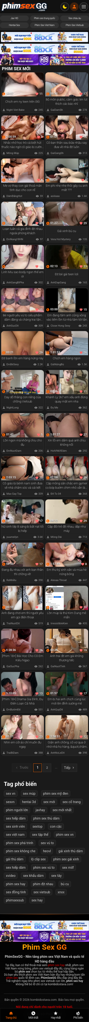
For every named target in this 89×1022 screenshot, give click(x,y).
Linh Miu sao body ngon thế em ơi (22, 274)
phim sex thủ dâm (46, 818)
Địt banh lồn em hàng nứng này (22, 358)
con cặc (56, 826)
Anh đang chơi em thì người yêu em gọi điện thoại (22, 615)
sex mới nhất (62, 810)
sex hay (37, 900)
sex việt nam (15, 835)
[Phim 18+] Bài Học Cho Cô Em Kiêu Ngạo (22, 658)
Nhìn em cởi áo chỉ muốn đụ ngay (22, 744)
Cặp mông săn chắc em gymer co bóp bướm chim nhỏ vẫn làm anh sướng (66, 486)
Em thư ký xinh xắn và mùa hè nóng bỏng (66, 572)
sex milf (68, 867)
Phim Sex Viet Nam (45, 25)
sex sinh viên (15, 826)
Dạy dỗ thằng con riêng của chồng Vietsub (22, 399)
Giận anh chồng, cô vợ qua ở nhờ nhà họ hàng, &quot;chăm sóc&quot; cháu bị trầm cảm (66, 745)
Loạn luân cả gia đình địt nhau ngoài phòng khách (22, 231)
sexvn (10, 802)
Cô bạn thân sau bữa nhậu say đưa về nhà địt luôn (66, 145)
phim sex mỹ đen (55, 793)
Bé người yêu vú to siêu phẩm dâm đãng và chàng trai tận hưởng (22, 317)
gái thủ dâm (14, 859)
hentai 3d (29, 802)
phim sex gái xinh (66, 859)
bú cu (65, 884)
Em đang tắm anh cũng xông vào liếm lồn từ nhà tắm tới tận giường (66, 317)
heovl (47, 851)
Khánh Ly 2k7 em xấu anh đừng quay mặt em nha (67, 399)
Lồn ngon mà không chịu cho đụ (22, 442)
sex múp (29, 793)
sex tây (56, 876)
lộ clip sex (38, 859)
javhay (40, 810)
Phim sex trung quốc (44, 18)
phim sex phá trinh (19, 843)
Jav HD (14, 18)
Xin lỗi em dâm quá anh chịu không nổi (66, 442)
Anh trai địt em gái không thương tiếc (66, 658)
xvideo (10, 876)
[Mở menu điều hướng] (84, 6)
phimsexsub (15, 900)
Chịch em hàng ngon (66, 358)
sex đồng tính (16, 892)
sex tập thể (40, 835)
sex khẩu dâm (33, 876)
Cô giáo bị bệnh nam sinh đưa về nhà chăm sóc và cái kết (22, 485)
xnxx (61, 892)
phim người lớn (17, 810)
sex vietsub (41, 892)
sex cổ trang (72, 802)
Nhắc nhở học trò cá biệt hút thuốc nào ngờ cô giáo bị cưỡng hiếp (22, 145)
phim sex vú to (44, 867)
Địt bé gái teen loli (66, 274)
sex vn (10, 793)
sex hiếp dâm (16, 818)
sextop (37, 826)
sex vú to (47, 843)
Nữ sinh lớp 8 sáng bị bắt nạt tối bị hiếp (22, 529)
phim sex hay (15, 884)
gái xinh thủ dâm (70, 851)
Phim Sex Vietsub (75, 25)
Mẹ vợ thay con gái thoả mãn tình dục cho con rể (22, 188)
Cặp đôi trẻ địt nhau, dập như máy (66, 529)
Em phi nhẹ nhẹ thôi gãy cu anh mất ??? (66, 188)
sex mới (49, 802)
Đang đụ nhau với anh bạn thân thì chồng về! (22, 572)
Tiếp (69, 768)
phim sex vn (65, 835)
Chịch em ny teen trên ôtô (22, 101)
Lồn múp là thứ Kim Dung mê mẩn (66, 615)
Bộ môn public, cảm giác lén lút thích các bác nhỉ (66, 102)
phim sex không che (20, 851)
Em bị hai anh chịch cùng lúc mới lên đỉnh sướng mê (66, 701)
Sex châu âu (74, 18)
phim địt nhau (43, 884)
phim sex (12, 978)
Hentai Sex (14, 25)
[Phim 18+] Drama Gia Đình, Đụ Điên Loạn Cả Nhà (22, 701)
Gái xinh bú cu (66, 231)
